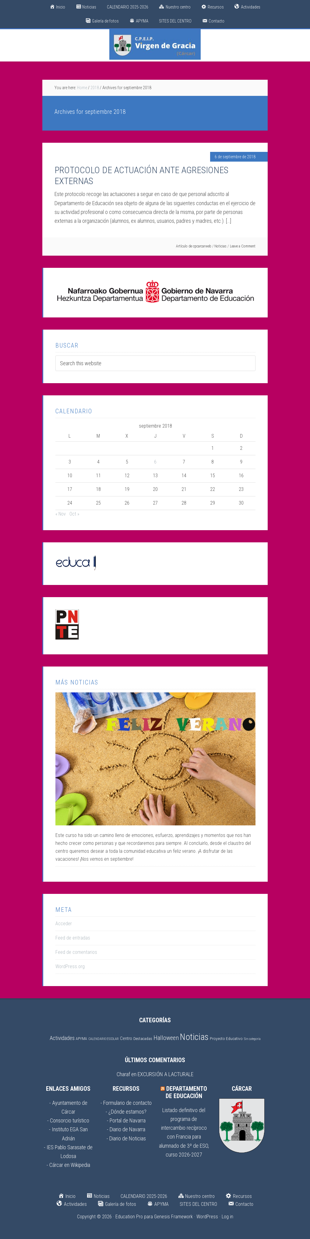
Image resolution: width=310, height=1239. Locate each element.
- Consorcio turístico (68, 1120)
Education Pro (129, 1217)
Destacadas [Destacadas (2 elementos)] (142, 1038)
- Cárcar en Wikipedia (68, 1165)
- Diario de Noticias (126, 1138)
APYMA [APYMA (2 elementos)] (81, 1038)
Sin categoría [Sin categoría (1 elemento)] (252, 1039)
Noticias (220, 246)
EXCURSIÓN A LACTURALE (165, 1074)
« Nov (60, 514)
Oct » (74, 514)
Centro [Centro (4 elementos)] (126, 1038)
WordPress (207, 1217)
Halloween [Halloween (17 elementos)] (166, 1037)
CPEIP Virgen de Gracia (155, 44)
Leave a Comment (242, 246)
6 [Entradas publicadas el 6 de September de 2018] (155, 462)
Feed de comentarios (76, 952)
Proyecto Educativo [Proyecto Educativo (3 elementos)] (226, 1038)
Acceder (63, 923)
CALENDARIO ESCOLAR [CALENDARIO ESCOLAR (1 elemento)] (103, 1039)
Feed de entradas (72, 938)
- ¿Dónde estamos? (126, 1111)
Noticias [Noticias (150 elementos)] (194, 1037)
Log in (227, 1217)
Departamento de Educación (186, 1092)
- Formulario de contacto (126, 1103)
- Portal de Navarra (126, 1120)
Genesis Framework (173, 1217)
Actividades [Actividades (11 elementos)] (62, 1038)
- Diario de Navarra (126, 1129)
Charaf (123, 1074)
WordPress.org (70, 966)
